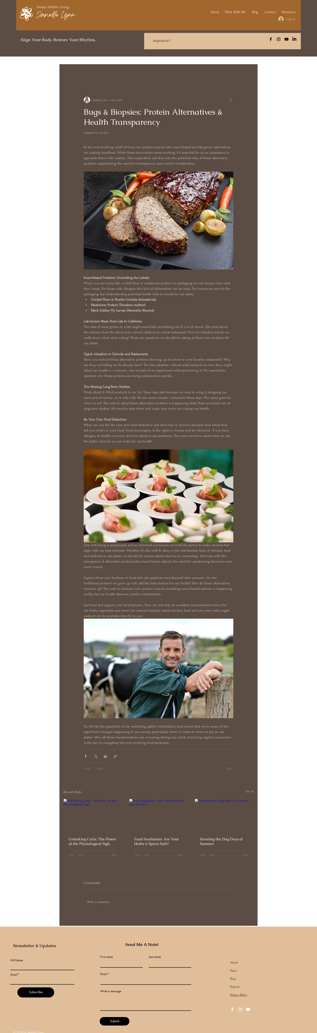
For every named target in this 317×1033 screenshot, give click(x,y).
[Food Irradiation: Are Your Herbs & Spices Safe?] (158, 815)
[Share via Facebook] (86, 756)
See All (250, 791)
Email (14, 974)
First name (106, 956)
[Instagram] (278, 39)
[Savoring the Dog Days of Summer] (224, 815)
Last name (155, 956)
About (234, 962)
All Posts (69, 72)
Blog (233, 979)
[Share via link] (115, 756)
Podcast (235, 987)
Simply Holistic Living (53, 7)
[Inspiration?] (161, 40)
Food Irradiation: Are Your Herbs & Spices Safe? (156, 841)
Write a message (110, 991)
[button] (248, 72)
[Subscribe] (35, 992)
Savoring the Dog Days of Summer (221, 841)
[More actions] (230, 100)
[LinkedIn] (294, 39)
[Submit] (114, 1021)
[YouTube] (286, 39)
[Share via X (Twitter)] (95, 756)
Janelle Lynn (56, 15)
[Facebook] (270, 39)
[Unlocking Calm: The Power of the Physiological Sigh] (93, 815)
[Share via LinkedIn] (105, 756)
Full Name (17, 960)
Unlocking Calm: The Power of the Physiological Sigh (92, 841)
